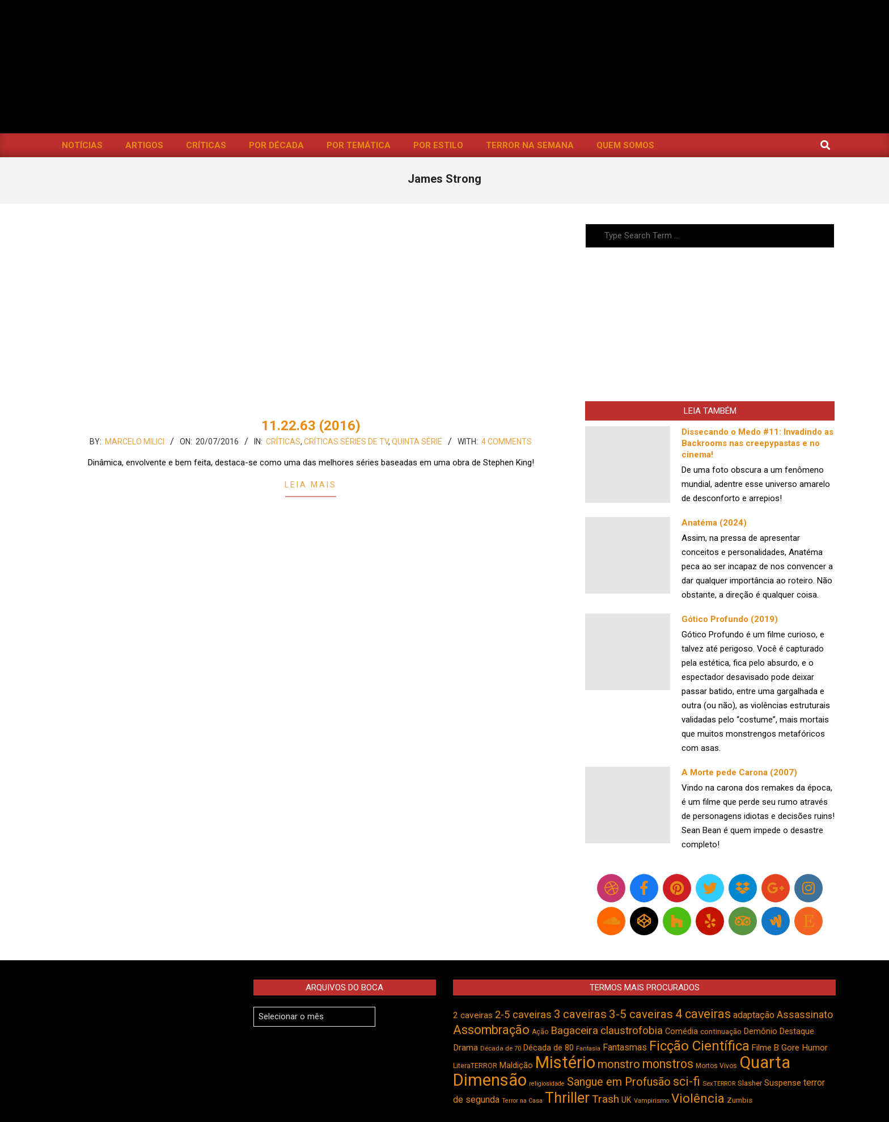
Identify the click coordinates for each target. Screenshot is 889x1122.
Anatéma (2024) (714, 523)
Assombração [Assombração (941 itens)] (491, 1030)
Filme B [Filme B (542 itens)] (765, 1048)
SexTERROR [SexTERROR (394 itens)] (718, 1083)
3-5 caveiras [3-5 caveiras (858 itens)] (641, 1014)
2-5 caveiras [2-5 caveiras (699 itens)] (523, 1014)
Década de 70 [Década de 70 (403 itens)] (500, 1048)
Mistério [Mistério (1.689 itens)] (565, 1062)
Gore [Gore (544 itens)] (790, 1048)
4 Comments (506, 441)
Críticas (283, 441)
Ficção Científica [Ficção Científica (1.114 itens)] (699, 1046)
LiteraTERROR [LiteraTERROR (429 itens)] (475, 1066)
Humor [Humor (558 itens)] (815, 1048)
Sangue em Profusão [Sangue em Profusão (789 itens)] (619, 1082)
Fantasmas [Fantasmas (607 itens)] (625, 1047)
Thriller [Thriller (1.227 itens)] (567, 1098)
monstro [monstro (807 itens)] (619, 1064)
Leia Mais (311, 484)
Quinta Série (417, 441)
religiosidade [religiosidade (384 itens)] (547, 1083)
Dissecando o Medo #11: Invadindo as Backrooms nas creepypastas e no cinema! (757, 443)
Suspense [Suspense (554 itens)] (782, 1083)
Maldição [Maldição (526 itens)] (516, 1065)
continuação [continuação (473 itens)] (721, 1031)
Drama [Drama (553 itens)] (465, 1048)
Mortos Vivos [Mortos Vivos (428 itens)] (716, 1066)
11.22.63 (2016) (311, 426)
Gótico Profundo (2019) (729, 619)
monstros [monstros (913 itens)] (667, 1064)
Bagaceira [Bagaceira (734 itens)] (574, 1030)
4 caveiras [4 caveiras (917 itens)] (703, 1014)
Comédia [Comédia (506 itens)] (681, 1031)
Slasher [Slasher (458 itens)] (750, 1083)
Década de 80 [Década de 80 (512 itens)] (548, 1048)
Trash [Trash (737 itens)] (605, 1099)
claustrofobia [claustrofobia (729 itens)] (631, 1030)
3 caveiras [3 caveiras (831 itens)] (580, 1014)
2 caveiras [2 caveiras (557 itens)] (473, 1015)
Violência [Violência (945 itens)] (698, 1098)
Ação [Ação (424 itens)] (540, 1032)
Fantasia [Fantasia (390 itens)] (588, 1048)
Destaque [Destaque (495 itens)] (797, 1031)
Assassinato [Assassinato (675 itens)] (805, 1014)
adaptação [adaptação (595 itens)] (753, 1015)
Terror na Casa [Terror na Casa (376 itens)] (522, 1100)
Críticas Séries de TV (346, 441)
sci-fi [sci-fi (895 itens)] (686, 1081)
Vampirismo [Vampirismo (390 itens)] (651, 1100)
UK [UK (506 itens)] (626, 1100)
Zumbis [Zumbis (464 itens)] (739, 1100)
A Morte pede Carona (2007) (739, 772)
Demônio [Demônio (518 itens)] (760, 1031)
